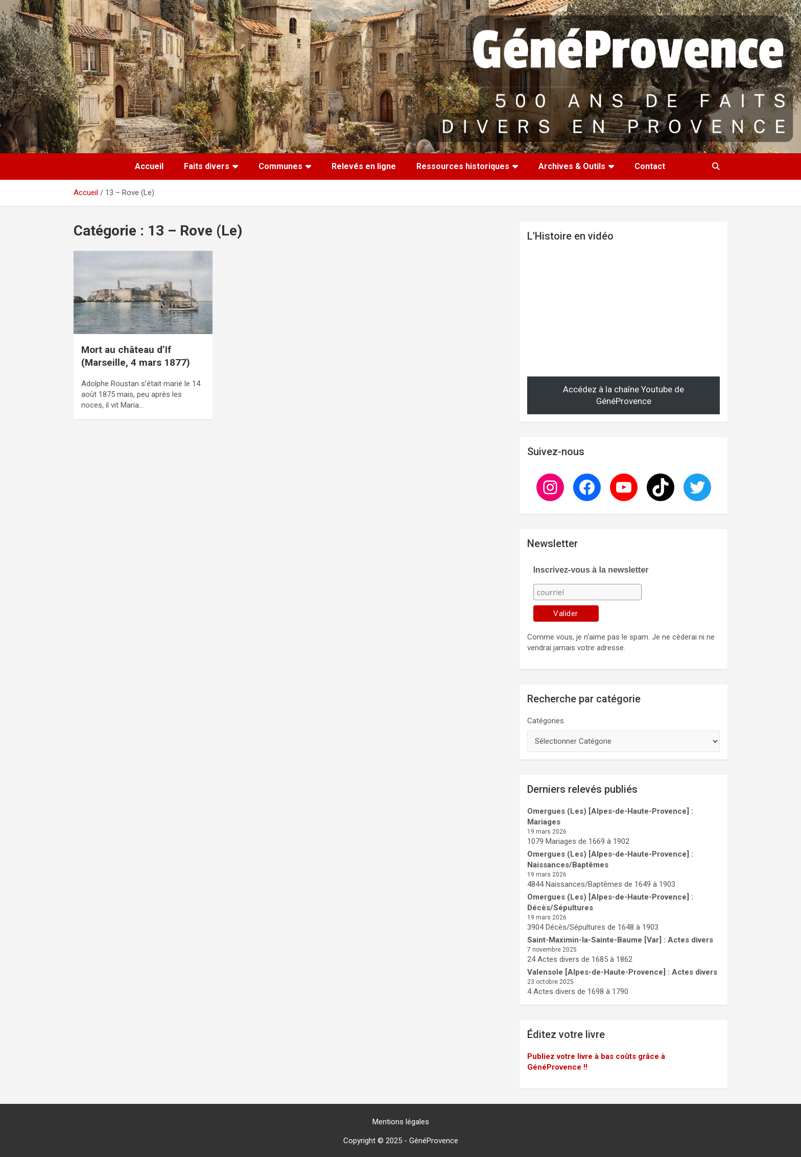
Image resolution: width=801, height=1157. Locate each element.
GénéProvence (433, 1140)
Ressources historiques (462, 166)
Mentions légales (400, 1121)
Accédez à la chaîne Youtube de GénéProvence (623, 395)
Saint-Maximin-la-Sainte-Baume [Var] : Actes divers (620, 940)
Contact (649, 166)
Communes (280, 166)
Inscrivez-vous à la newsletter (591, 569)
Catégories (545, 720)
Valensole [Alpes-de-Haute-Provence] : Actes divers (622, 972)
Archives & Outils (571, 166)
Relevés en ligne (364, 166)
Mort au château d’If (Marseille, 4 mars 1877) (135, 356)
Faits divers (206, 166)
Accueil (149, 166)
